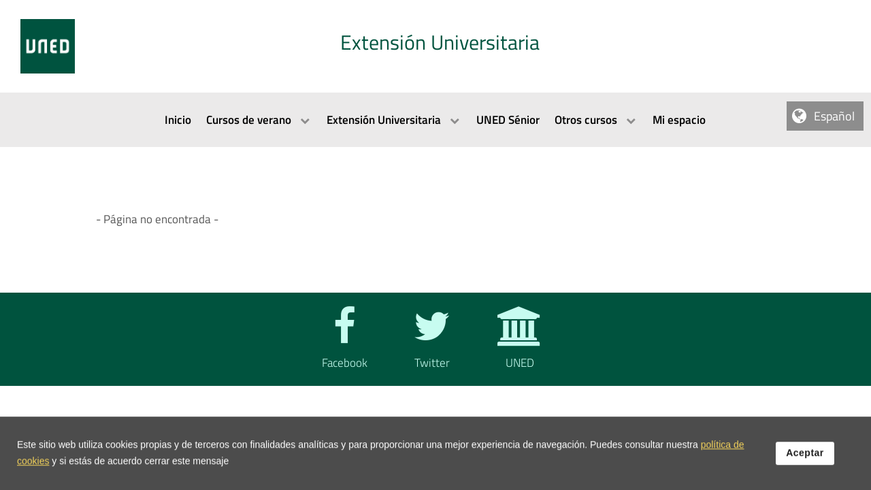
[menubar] (435, 119)
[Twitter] (429, 349)
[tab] (435, 46)
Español (834, 116)
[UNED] (517, 349)
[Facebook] (341, 349)
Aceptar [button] (805, 458)
